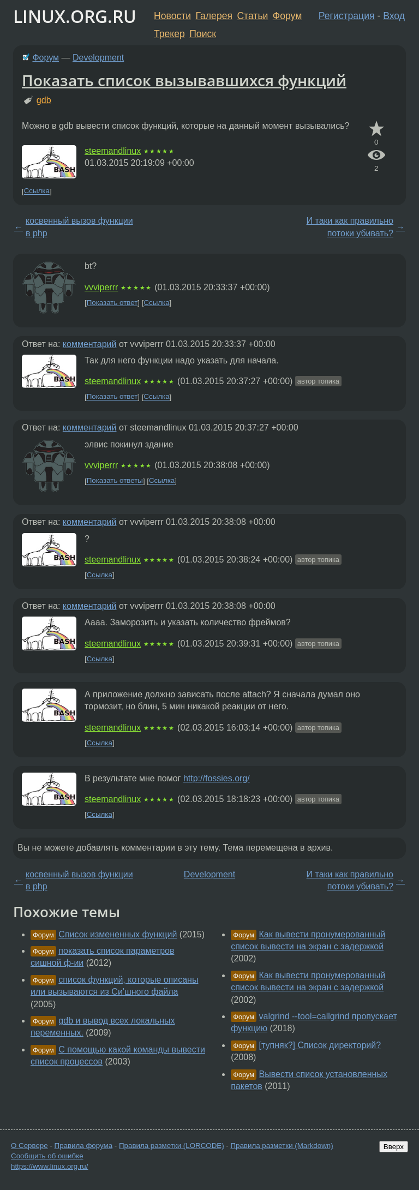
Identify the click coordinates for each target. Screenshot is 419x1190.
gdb (44, 100)
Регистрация (347, 15)
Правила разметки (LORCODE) (171, 1145)
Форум (287, 15)
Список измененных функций (117, 934)
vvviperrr (101, 287)
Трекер (169, 33)
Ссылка (37, 191)
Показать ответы (115, 481)
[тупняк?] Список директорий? (320, 1045)
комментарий (90, 344)
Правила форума (84, 1145)
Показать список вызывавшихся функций (184, 80)
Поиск (202, 33)
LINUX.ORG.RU (74, 16)
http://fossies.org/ (216, 778)
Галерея (214, 15)
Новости (172, 15)
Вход (394, 15)
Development (98, 57)
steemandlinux (113, 151)
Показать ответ (112, 302)
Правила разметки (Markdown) (281, 1145)
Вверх (394, 1147)
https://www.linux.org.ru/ (49, 1166)
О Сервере (29, 1145)
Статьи (252, 15)
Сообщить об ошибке (47, 1156)
